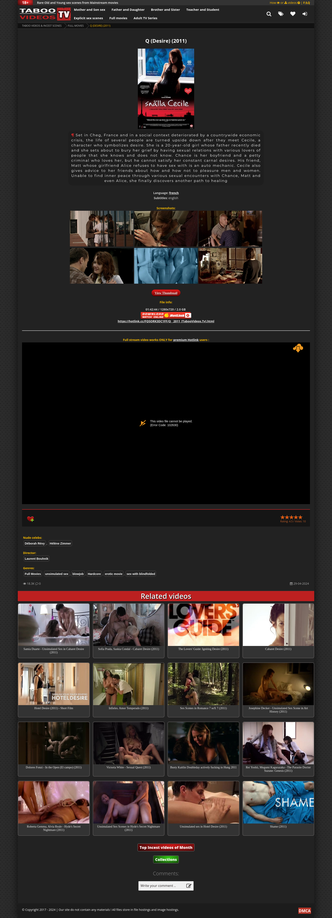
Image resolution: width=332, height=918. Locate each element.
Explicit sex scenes (88, 18)
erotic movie (113, 574)
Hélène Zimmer (60, 543)
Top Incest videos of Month (166, 847)
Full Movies (76, 25)
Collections (166, 859)
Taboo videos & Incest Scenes (42, 25)
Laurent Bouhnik (36, 558)
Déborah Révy (35, 543)
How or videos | (290, 3)
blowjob (78, 574)
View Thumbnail (166, 293)
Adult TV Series (145, 18)
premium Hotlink (186, 340)
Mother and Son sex (89, 9)
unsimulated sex (56, 574)
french (174, 193)
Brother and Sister (165, 9)
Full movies (118, 18)
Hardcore (94, 574)
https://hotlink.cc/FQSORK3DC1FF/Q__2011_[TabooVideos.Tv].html (166, 321)
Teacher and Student (202, 9)
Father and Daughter (128, 9)
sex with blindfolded (141, 574)
